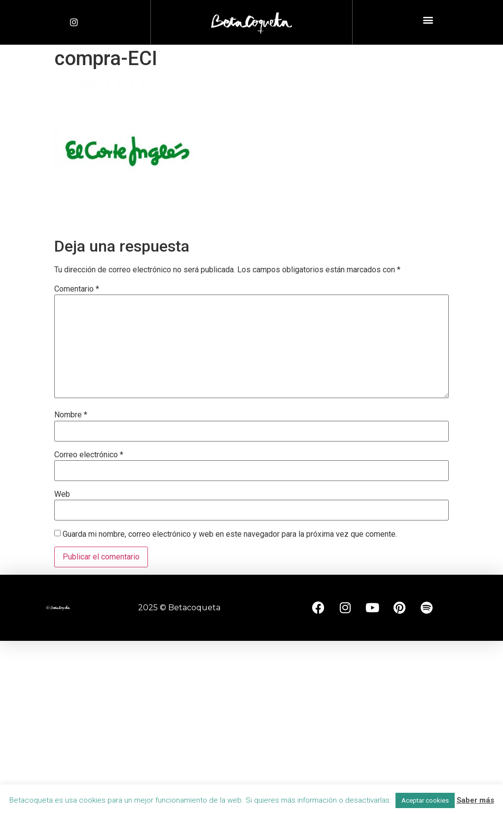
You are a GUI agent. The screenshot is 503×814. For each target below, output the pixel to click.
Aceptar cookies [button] (425, 800)
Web (62, 494)
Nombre (70, 415)
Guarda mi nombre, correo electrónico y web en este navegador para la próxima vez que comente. (230, 534)
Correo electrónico (88, 455)
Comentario (76, 289)
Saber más (475, 800)
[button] (428, 20)
